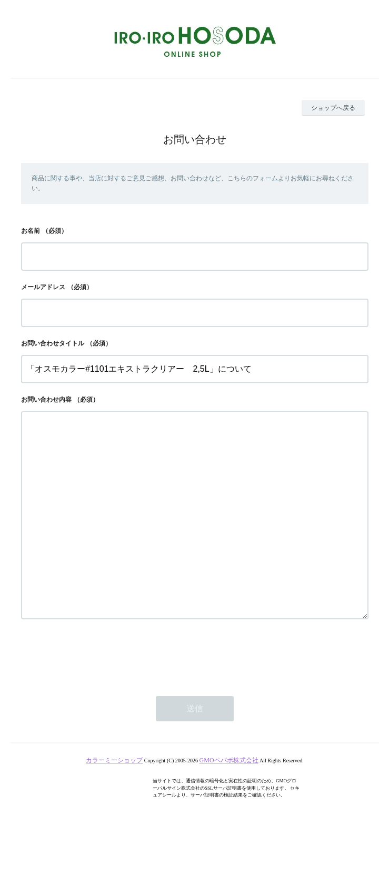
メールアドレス (43, 287)
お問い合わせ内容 (46, 399)
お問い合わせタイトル (52, 343)
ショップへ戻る (333, 107)
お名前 (30, 230)
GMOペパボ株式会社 (229, 802)
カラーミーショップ (114, 802)
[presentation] (101, 696)
